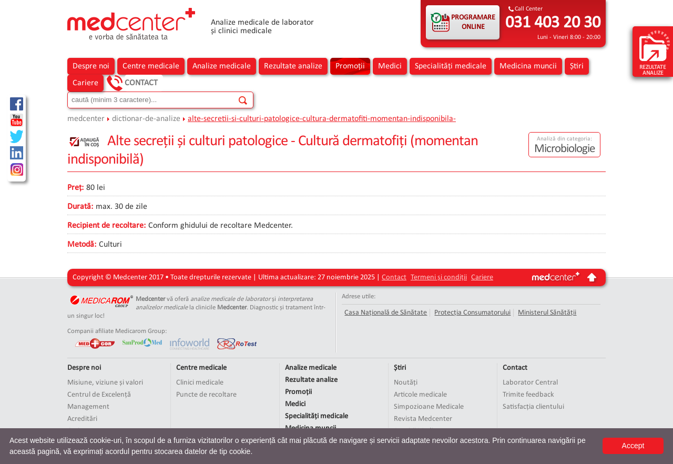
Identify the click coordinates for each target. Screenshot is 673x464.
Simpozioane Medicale (429, 407)
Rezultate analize (293, 66)
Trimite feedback (528, 395)
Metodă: (81, 244)
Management (88, 407)
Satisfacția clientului (533, 407)
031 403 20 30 (552, 23)
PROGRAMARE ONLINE (473, 22)
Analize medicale (221, 66)
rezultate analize (654, 52)
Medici (390, 66)
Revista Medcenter (423, 419)
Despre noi (91, 66)
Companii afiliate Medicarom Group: (117, 331)
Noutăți (405, 383)
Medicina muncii (528, 66)
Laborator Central (530, 383)
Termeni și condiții (439, 277)
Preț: (75, 188)
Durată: (80, 207)
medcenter (86, 119)
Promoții (350, 66)
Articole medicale (420, 395)
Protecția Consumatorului (472, 313)
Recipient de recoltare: (106, 225)
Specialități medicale (450, 66)
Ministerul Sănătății (547, 313)
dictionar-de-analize (146, 119)
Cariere (85, 83)
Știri (577, 66)
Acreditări (82, 419)
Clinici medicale (199, 383)
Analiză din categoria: (564, 139)
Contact (141, 83)
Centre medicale (151, 66)
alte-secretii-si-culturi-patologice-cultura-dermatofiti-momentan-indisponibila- (322, 119)
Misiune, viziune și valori (105, 383)
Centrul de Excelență (99, 395)
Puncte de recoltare (206, 395)
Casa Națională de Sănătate (385, 313)
